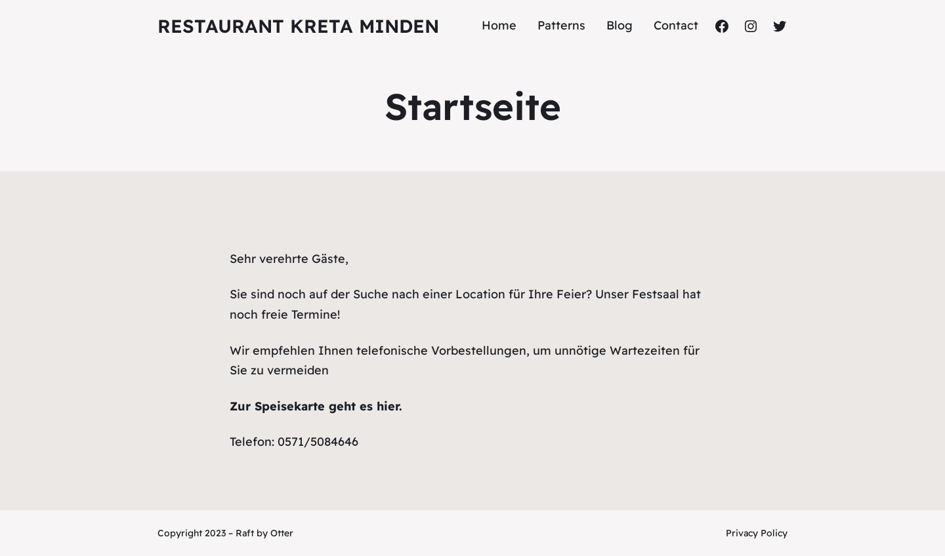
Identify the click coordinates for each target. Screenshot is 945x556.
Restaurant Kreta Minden (298, 25)
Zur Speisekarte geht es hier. (316, 406)
